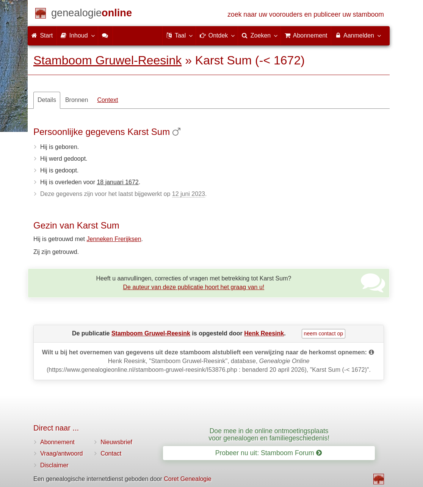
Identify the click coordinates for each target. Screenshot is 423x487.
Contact (110, 453)
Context (107, 100)
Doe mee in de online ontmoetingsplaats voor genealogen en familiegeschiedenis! (268, 434)
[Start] (91, 14)
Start (42, 35)
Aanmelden (357, 35)
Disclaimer (54, 465)
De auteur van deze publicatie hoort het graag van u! (194, 287)
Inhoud (77, 35)
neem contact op (323, 333)
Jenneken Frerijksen (114, 239)
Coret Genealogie (187, 479)
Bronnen (76, 100)
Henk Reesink (264, 333)
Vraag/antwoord (61, 453)
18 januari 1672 (117, 182)
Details (47, 100)
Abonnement (57, 442)
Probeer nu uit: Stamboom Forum (268, 453)
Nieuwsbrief (116, 442)
